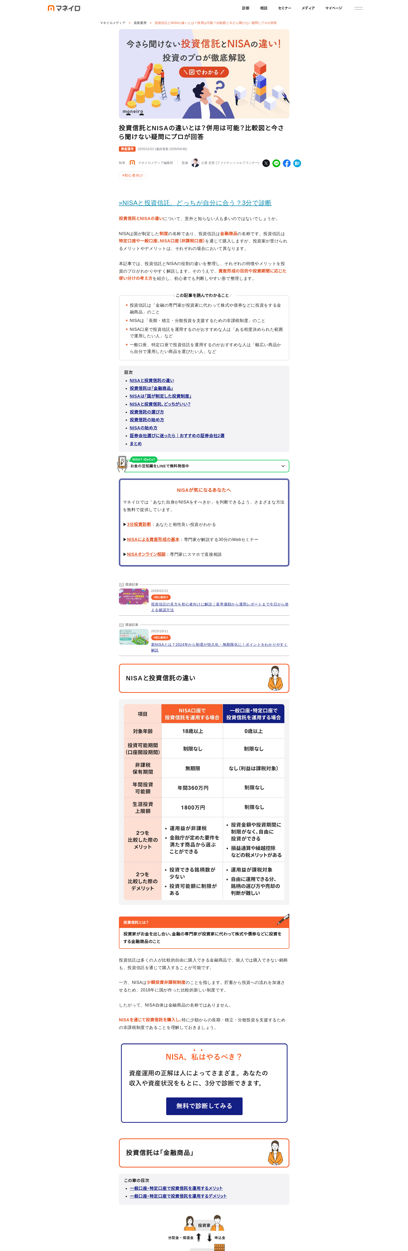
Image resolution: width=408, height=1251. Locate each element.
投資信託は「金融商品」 (151, 388)
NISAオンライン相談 (146, 554)
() (162, 149)
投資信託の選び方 (147, 412)
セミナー (284, 8)
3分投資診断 (139, 524)
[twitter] (266, 163)
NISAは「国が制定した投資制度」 (161, 396)
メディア (308, 8)
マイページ (333, 8)
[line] (276, 163)
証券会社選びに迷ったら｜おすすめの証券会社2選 (177, 436)
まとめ (136, 444)
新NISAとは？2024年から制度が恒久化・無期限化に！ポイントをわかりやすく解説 (219, 647)
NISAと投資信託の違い (152, 380)
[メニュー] (358, 8)
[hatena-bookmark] (297, 163)
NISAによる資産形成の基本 (153, 539)
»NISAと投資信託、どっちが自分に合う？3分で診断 (195, 202)
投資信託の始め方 (147, 420)
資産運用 (140, 22)
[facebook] (287, 163)
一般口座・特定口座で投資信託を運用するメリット (176, 1188)
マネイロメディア (112, 22)
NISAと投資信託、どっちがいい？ (160, 404)
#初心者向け (132, 175)
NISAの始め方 (144, 428)
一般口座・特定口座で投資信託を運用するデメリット (178, 1196)
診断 (246, 8)
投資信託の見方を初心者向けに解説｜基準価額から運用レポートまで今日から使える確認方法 (220, 607)
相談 (264, 8)
